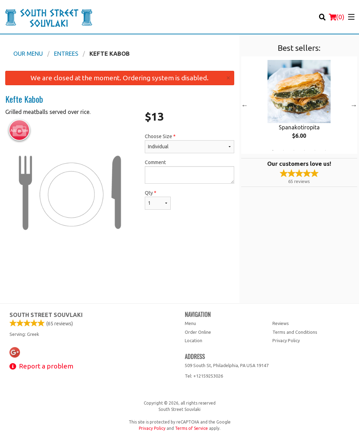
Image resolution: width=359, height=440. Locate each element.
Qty (158, 200)
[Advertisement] (119, 280)
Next (353, 105)
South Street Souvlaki (46, 315)
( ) (336, 17)
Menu (190, 323)
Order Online (198, 332)
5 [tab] (314, 150)
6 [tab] (325, 150)
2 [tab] (283, 150)
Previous (244, 105)
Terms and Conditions (294, 332)
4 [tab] (304, 150)
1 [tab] (272, 150)
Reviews (280, 323)
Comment (189, 172)
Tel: (204, 375)
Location (193, 340)
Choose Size (189, 143)
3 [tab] (293, 150)
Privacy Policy (286, 340)
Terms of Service (191, 428)
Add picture (19, 130)
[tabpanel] (299, 105)
